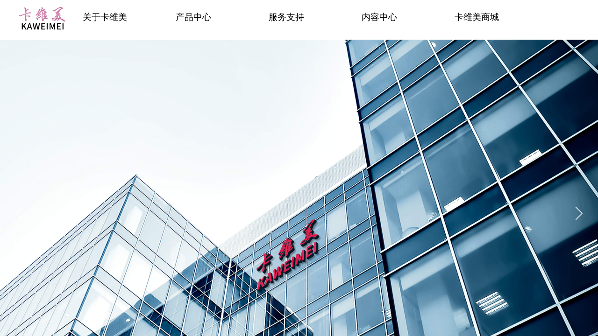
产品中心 (193, 17)
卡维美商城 (477, 17)
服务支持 (286, 17)
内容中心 (379, 17)
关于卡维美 (105, 17)
